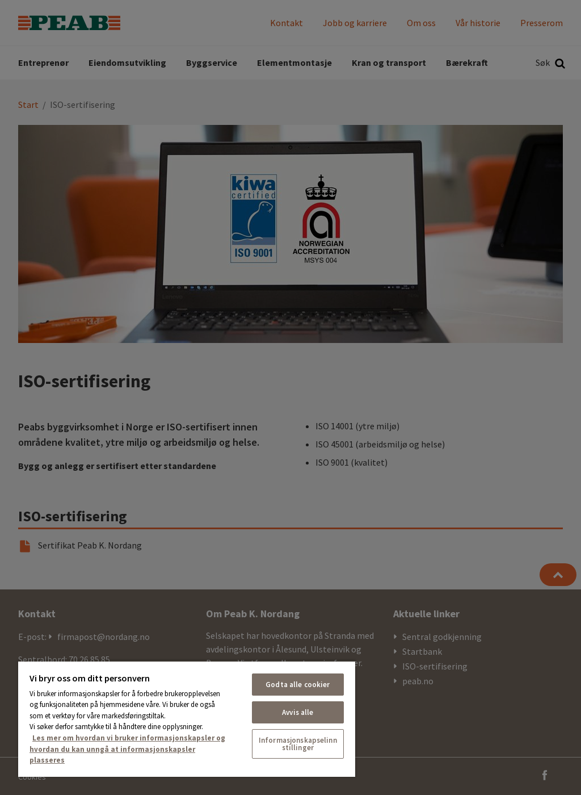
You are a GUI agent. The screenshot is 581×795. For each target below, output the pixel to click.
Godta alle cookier (298, 684)
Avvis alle (297, 712)
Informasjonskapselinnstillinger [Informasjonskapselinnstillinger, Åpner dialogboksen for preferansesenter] (298, 743)
